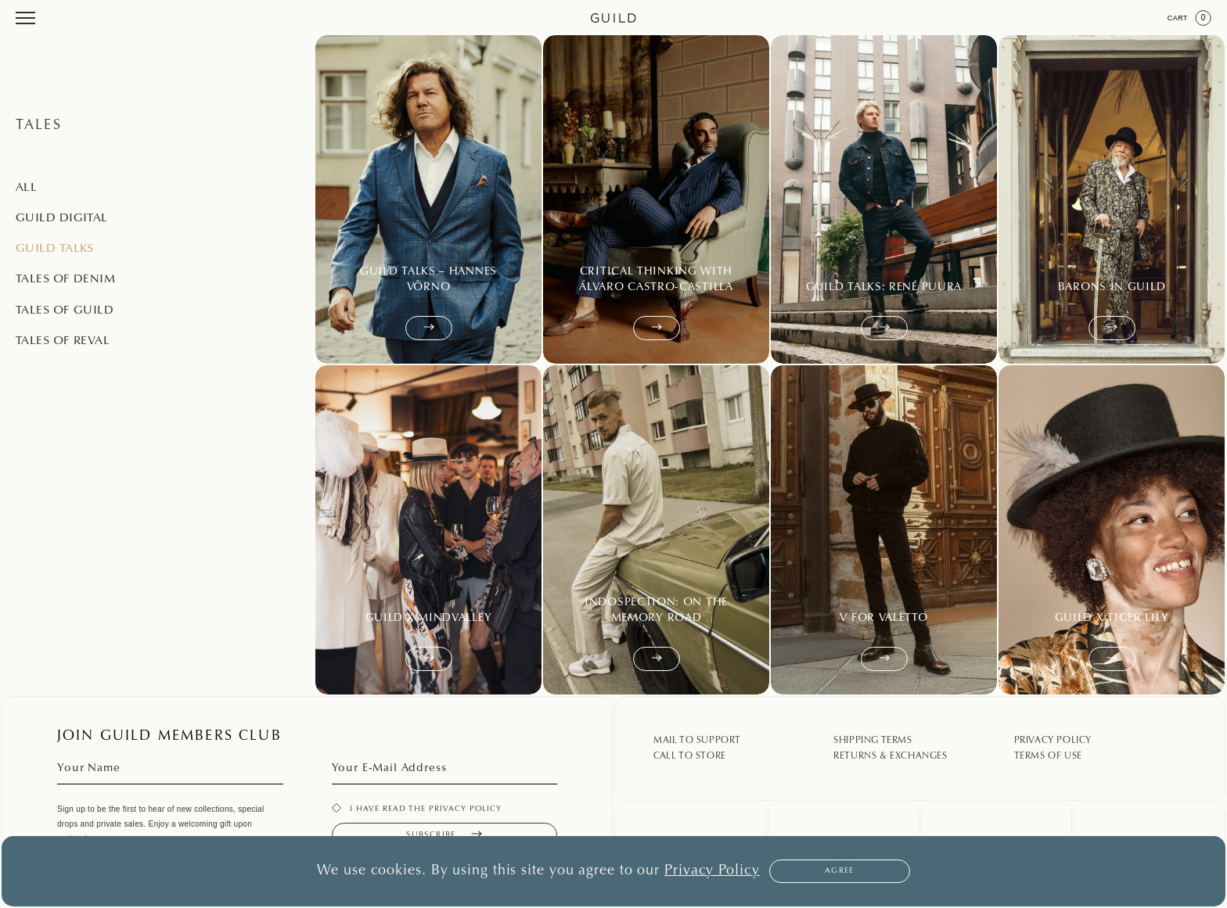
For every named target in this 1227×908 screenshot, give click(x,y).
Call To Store (689, 756)
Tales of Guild (64, 311)
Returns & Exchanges (890, 756)
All (26, 188)
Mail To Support (697, 740)
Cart (1189, 18)
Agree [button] (840, 871)
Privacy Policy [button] (712, 871)
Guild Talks (55, 249)
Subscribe (444, 835)
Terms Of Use (1048, 756)
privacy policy (465, 809)
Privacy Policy (1053, 740)
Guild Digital (62, 218)
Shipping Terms (872, 740)
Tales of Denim (65, 279)
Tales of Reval (63, 341)
